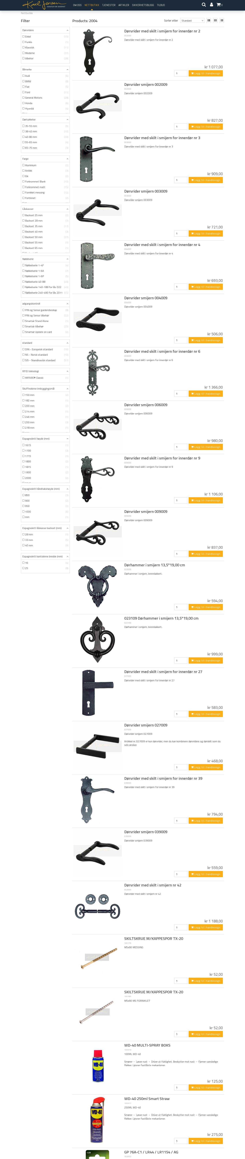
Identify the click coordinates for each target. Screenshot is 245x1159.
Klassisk (45, 47)
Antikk (45, 171)
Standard (187, 20)
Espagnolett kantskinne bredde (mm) (42, 556)
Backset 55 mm (45, 242)
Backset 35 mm (45, 226)
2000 (45, 478)
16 (45, 563)
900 (45, 501)
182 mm (45, 400)
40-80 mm (45, 137)
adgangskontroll (31, 303)
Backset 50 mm (45, 237)
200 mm (45, 406)
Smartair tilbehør (45, 326)
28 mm (45, 534)
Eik (45, 176)
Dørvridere (28, 30)
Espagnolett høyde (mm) (36, 439)
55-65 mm (45, 142)
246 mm (45, 417)
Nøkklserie (28, 259)
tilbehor (45, 58)
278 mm (45, 428)
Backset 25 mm (45, 215)
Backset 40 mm (45, 231)
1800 (45, 461)
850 (45, 495)
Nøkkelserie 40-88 (45, 282)
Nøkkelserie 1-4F (45, 265)
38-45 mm (45, 131)
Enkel (45, 36)
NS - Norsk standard (45, 355)
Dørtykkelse (29, 119)
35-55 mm (45, 126)
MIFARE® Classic (45, 378)
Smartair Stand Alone (45, 321)
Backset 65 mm (45, 248)
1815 (45, 467)
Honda (45, 103)
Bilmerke (27, 69)
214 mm (45, 411)
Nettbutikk (92, 5)
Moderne (45, 53)
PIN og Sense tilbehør (45, 315)
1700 (45, 450)
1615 (45, 445)
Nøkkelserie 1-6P (45, 276)
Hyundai (45, 108)
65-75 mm (45, 148)
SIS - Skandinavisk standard (45, 360)
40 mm (45, 545)
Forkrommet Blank (45, 181)
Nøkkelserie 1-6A (45, 271)
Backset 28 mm (45, 221)
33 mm (45, 540)
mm (45, 517)
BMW (45, 81)
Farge (25, 159)
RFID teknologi (30, 371)
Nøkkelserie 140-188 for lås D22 (45, 287)
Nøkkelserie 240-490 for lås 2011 (45, 293)
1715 (45, 456)
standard (27, 343)
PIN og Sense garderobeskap (45, 310)
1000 (45, 512)
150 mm (45, 395)
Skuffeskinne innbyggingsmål (38, 389)
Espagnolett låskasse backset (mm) (42, 528)
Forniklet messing (45, 192)
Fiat (45, 87)
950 (45, 506)
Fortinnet (45, 198)
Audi (45, 76)
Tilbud (161, 5)
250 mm (45, 422)
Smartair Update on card (45, 332)
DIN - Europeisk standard (45, 349)
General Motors (45, 98)
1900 (45, 472)
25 (45, 568)
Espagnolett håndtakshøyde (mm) (41, 489)
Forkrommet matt (45, 187)
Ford (45, 92)
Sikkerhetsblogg (143, 5)
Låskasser (27, 209)
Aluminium (45, 165)
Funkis (45, 42)
